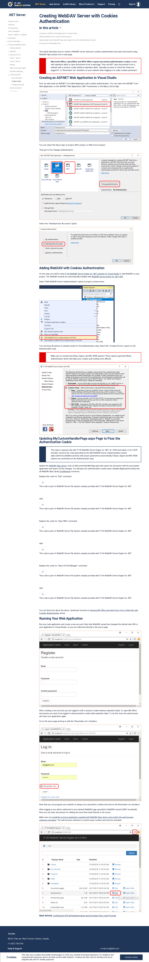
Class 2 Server (15, 61)
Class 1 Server (15, 58)
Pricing (111, 4)
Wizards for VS (15, 55)
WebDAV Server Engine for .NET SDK (107, 277)
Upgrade (13, 51)
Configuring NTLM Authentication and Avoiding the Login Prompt (84, 915)
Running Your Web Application (50, 43)
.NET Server (40, 4)
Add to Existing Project (18, 68)
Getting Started (15, 48)
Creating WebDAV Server (17, 45)
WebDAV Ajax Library (58, 466)
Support (101, 4)
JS (42, 482)
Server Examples (14, 41)
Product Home (13, 21)
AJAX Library (69, 4)
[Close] (131, 957)
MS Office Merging (16, 71)
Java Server (54, 4)
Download (11, 38)
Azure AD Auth (16, 78)
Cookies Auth (16, 81)
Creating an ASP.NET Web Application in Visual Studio (58, 33)
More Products (86, 4)
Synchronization (16, 88)
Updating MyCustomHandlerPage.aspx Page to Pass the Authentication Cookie (67, 40)
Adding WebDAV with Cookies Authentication (55, 37)
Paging (12, 65)
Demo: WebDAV (14, 31)
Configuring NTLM (17, 85)
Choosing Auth (15, 75)
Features (11, 25)
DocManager (65, 471)
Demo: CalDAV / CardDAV (17, 35)
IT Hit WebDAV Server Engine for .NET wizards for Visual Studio (92, 274)
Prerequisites (13, 28)
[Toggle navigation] (90, 28)
